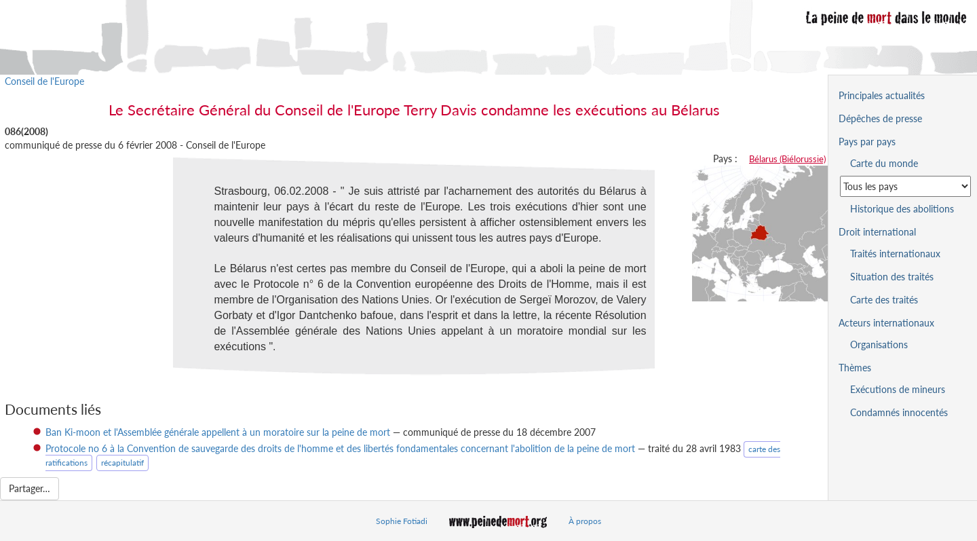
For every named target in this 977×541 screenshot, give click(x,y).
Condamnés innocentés (899, 412)
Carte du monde (884, 163)
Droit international (877, 232)
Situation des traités (892, 276)
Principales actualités (882, 95)
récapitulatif (122, 463)
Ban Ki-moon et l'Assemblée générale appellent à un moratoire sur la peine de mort (217, 432)
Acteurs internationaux (886, 323)
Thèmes (855, 367)
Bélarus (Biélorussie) (787, 158)
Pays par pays (867, 141)
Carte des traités (884, 299)
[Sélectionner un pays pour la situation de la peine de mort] (905, 186)
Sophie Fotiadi (401, 521)
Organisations (879, 344)
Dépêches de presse (880, 118)
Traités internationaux (895, 253)
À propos (585, 521)
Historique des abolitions (902, 208)
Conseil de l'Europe (44, 81)
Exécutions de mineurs (897, 389)
